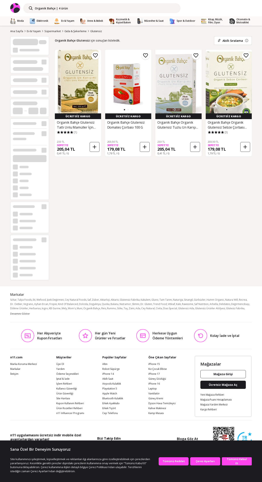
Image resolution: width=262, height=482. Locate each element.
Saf (89, 299)
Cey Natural (148, 308)
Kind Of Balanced (68, 304)
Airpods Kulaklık (111, 383)
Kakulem (145, 299)
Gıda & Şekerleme (75, 31)
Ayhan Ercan (41, 304)
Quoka (106, 304)
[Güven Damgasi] (244, 439)
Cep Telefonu (110, 413)
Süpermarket (52, 31)
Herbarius (35, 308)
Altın (104, 364)
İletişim (14, 374)
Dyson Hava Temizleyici (162, 403)
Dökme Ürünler (19, 308)
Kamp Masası (156, 413)
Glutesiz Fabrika (235, 308)
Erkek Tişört (109, 408)
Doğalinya (95, 304)
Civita (159, 308)
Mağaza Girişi (223, 374)
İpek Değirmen (55, 299)
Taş (126, 308)
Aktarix (115, 299)
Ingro (45, 308)
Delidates (224, 304)
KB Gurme (55, 308)
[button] (124, 110)
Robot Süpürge (111, 369)
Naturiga (178, 299)
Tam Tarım (165, 299)
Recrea (243, 299)
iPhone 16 (154, 383)
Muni (79, 308)
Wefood (41, 299)
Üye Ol (60, 364)
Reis (103, 308)
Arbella (214, 304)
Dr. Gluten (146, 304)
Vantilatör (154, 393)
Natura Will (231, 299)
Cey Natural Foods (75, 299)
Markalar (15, 369)
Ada (138, 308)
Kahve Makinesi (157, 408)
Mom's (72, 308)
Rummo (111, 308)
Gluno (154, 299)
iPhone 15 (154, 364)
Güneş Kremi (155, 398)
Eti (34, 299)
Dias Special (170, 308)
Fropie (53, 304)
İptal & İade (63, 378)
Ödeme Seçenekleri (67, 374)
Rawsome (187, 304)
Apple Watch (109, 393)
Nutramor (125, 304)
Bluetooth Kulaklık (112, 398)
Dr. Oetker (16, 304)
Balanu (115, 304)
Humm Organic (215, 299)
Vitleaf (171, 304)
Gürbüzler (200, 299)
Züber (95, 299)
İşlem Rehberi (64, 383)
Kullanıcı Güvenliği (66, 388)
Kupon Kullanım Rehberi (70, 403)
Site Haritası (63, 398)
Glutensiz (96, 31)
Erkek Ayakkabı (111, 403)
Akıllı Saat (107, 378)
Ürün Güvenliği (64, 393)
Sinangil (188, 299)
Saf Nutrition (201, 304)
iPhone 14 (108, 374)
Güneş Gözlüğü (157, 378)
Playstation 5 (109, 388)
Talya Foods (25, 299)
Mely (64, 308)
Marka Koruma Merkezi (23, 364)
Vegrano (28, 304)
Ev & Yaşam (34, 31)
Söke (120, 308)
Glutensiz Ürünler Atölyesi (210, 308)
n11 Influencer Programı (70, 413)
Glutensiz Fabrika (130, 299)
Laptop (152, 388)
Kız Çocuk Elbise (157, 369)
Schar (13, 299)
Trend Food (160, 304)
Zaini (131, 308)
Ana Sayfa (16, 31)
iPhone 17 (154, 374)
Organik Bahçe (91, 308)
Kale (178, 304)
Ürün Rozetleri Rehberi (69, 408)
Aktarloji (105, 299)
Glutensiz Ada (186, 308)
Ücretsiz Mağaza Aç (223, 385)
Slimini (135, 304)
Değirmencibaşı (240, 304)
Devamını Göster (20, 313)
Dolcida (83, 304)
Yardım (60, 369)
